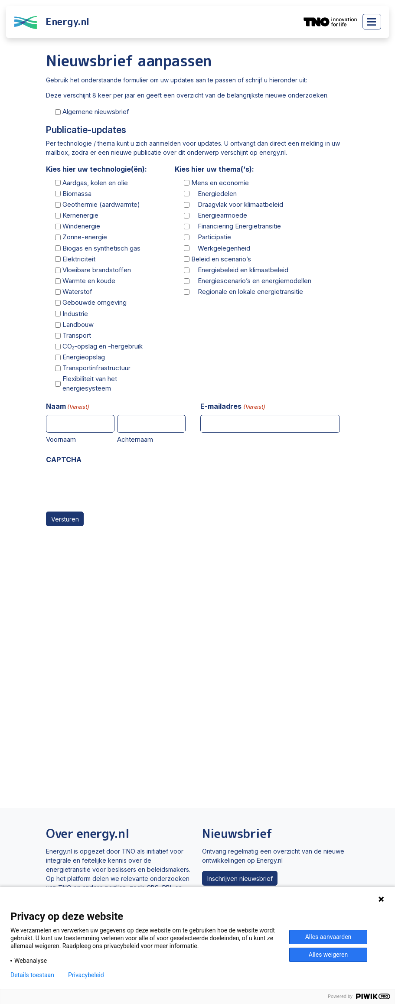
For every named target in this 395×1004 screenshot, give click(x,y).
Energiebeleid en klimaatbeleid (239, 270)
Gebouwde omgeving (94, 302)
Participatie (211, 237)
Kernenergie (80, 215)
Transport (76, 335)
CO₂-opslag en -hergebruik (102, 346)
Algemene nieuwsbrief (95, 112)
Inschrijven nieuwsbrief (240, 878)
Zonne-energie (84, 237)
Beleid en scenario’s (221, 259)
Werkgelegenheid (220, 248)
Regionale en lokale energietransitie (247, 291)
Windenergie (81, 226)
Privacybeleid (86, 974)
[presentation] (112, 485)
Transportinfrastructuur (96, 368)
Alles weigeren (328, 954)
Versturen (65, 519)
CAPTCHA (64, 459)
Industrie (75, 314)
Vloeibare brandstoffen (96, 270)
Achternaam (135, 439)
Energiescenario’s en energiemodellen (251, 281)
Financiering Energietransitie (236, 226)
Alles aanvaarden (328, 936)
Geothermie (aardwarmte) (101, 204)
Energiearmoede (219, 215)
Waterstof (77, 291)
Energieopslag (83, 357)
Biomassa (76, 193)
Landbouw (78, 324)
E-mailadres (232, 406)
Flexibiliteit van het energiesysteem (89, 384)
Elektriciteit (78, 259)
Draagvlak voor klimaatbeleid (237, 204)
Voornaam (61, 439)
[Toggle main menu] (371, 21)
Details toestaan (32, 974)
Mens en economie (220, 183)
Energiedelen (214, 193)
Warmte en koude (88, 281)
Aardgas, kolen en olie (95, 183)
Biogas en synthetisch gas (101, 248)
